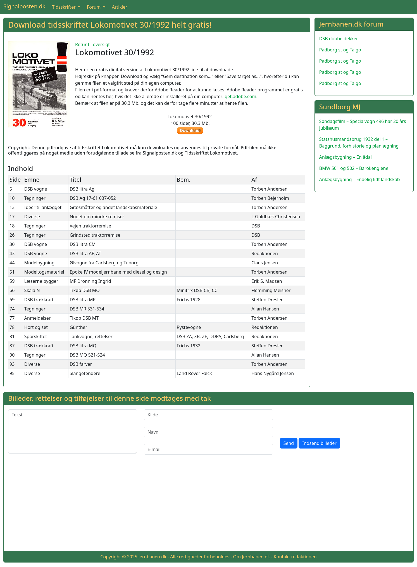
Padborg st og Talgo (340, 50)
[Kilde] (208, 414)
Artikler (119, 7)
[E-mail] (208, 449)
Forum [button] (94, 7)
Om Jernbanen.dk (251, 557)
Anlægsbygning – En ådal (345, 157)
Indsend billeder (319, 443)
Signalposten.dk (24, 6)
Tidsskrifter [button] (64, 7)
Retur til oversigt (92, 44)
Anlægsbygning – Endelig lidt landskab (359, 179)
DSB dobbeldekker (338, 38)
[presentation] (322, 420)
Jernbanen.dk (152, 557)
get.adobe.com (240, 96)
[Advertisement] (208, 507)
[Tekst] (72, 431)
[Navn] (208, 432)
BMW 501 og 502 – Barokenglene (354, 168)
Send (288, 443)
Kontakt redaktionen (295, 557)
